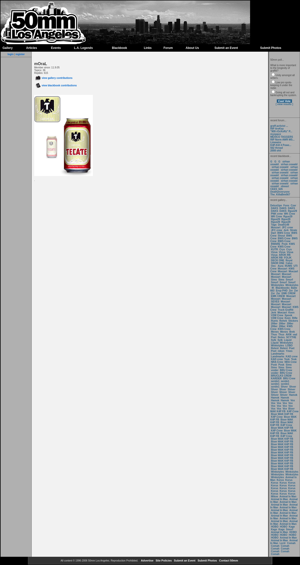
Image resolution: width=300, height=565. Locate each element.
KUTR (274, 249)
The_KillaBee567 (280, 194)
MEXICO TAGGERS (281, 137)
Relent (275, 348)
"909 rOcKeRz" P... (281, 131)
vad (295, 334)
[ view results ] (284, 104)
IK (272, 287)
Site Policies (163, 560)
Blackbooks (283, 287)
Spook (288, 315)
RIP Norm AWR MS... (282, 139)
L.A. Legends (83, 48)
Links (147, 48)
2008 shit (275, 150)
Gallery (7, 48)
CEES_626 (276, 189)
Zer (291, 290)
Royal (289, 260)
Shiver (292, 389)
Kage (292, 526)
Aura (280, 266)
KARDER (276, 378)
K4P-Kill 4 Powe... (280, 145)
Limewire (275, 142)
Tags (274, 224)
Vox (293, 400)
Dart (273, 233)
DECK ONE (278, 260)
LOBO (289, 345)
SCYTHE (291, 337)
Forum (168, 48)
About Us (192, 48)
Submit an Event (226, 48)
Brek (292, 331)
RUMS (289, 266)
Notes (281, 337)
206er (274, 323)
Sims (274, 279)
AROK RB (285, 255)
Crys (282, 249)
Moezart (276, 227)
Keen (291, 312)
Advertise (146, 560)
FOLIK (288, 257)
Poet (274, 337)
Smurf (289, 279)
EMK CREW (289, 293)
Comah (291, 543)
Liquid (288, 340)
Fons (286, 205)
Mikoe (274, 496)
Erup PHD (282, 290)
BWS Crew (283, 233)
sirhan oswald (289, 164)
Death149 (283, 224)
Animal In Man (288, 496)
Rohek (283, 320)
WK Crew (289, 213)
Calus (289, 263)
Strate (293, 230)
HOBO (275, 526)
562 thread (276, 147)
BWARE (275, 244)
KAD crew (292, 356)
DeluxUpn (276, 205)
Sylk (273, 340)
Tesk (287, 359)
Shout (281, 235)
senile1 (275, 381)
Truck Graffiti (285, 309)
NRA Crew (277, 362)
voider (275, 370)
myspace (275, 134)
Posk (285, 244)
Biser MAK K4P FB (282, 410)
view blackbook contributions (56, 85)
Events (56, 48)
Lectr (283, 543)
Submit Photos (270, 48)
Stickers (293, 320)
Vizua (274, 252)
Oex (273, 266)
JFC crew (287, 227)
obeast (285, 186)
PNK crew (277, 213)
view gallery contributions (53, 78)
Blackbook (119, 48)
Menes (275, 331)
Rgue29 (292, 211)
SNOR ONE (277, 263)
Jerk (286, 230)
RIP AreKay (277, 128)
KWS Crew (284, 246)
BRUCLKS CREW (281, 375)
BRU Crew (286, 370)
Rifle (295, 318)
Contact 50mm (228, 560)
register (20, 54)
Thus (274, 334)
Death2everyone (280, 191)
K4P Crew (293, 411)
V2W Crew (277, 315)
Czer (293, 205)
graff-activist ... (279, 126)
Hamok (293, 395)
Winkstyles (277, 285)
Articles (31, 48)
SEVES (275, 301)
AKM (289, 334)
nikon (281, 351)
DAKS (274, 208)
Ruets (274, 320)
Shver (284, 386)
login (10, 54)
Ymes (289, 351)
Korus (280, 480)
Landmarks (277, 353)
